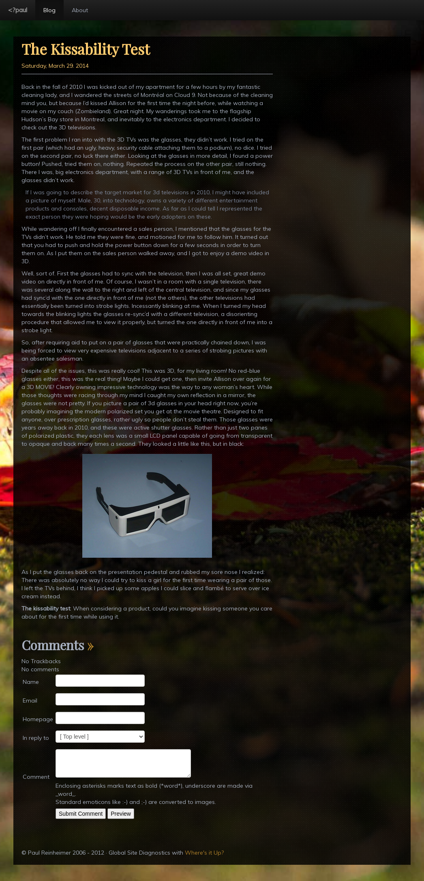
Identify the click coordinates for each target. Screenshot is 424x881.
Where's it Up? (204, 852)
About (80, 10)
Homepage (38, 719)
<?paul (17, 10)
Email (30, 700)
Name (31, 681)
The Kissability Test (85, 48)
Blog (49, 10)
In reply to (36, 737)
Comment (36, 776)
